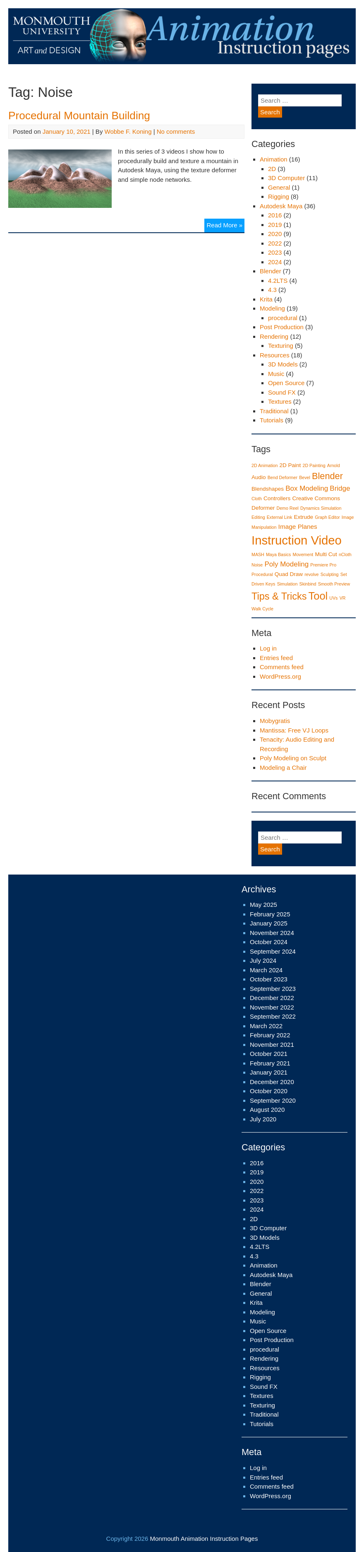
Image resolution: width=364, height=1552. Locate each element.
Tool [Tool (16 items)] (318, 596)
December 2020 (272, 1081)
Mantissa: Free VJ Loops (294, 730)
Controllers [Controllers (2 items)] (276, 498)
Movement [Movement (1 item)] (303, 554)
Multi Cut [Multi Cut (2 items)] (326, 554)
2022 (275, 243)
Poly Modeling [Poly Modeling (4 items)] (286, 564)
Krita (266, 299)
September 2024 (273, 951)
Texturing (280, 345)
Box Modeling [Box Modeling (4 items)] (306, 488)
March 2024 (266, 970)
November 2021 (272, 1044)
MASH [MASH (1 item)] (257, 554)
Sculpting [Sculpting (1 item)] (330, 574)
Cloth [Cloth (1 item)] (256, 498)
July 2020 (263, 1119)
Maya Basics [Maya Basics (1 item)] (278, 554)
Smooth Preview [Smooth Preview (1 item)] (334, 583)
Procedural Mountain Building (79, 115)
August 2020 (267, 1109)
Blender (270, 271)
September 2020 (273, 1100)
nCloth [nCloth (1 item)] (345, 554)
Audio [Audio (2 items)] (258, 477)
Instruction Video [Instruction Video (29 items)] (296, 540)
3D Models (283, 364)
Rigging (278, 196)
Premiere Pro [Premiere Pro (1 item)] (323, 564)
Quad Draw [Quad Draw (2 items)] (289, 574)
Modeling (272, 308)
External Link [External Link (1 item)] (279, 517)
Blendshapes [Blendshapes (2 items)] (267, 489)
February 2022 (270, 1035)
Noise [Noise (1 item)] (257, 564)
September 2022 (273, 1016)
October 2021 (268, 1053)
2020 (275, 233)
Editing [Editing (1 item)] (258, 517)
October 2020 (268, 1090)
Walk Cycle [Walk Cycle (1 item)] (262, 608)
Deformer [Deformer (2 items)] (263, 508)
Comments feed (282, 666)
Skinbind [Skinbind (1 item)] (307, 583)
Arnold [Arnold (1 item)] (333, 465)
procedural (282, 317)
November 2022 (272, 1007)
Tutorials (271, 420)
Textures (280, 401)
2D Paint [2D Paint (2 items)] (290, 465)
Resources (275, 355)
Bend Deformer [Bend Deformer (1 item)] (282, 477)
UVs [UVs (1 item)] (333, 597)
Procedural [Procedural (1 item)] (262, 574)
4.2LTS (277, 280)
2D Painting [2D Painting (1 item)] (314, 465)
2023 (275, 252)
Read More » (225, 224)
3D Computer (286, 177)
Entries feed (276, 657)
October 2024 (268, 941)
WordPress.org (280, 676)
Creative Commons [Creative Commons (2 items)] (316, 498)
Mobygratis (275, 720)
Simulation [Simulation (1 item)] (287, 583)
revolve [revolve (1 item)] (311, 574)
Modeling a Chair (283, 767)
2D (272, 168)
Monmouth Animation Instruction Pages (204, 1538)
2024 (275, 261)
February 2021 (270, 1063)
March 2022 (266, 1025)
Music (276, 373)
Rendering (274, 336)
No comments (176, 131)
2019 (275, 224)
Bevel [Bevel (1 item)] (304, 477)
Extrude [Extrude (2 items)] (304, 517)
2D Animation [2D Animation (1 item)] (264, 465)
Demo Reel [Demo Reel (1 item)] (287, 508)
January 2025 (268, 923)
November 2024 (272, 932)
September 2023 (273, 988)
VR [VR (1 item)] (343, 597)
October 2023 (268, 979)
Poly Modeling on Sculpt (293, 758)
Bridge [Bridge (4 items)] (340, 488)
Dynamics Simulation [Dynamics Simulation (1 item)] (321, 508)
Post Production (282, 326)
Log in (268, 648)
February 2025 (270, 914)
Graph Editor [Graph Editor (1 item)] (327, 517)
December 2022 (272, 997)
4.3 (272, 289)
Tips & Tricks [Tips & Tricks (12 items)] (279, 596)
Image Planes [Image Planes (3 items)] (297, 526)
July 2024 (263, 960)
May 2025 (263, 904)
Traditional (274, 411)
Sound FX (282, 392)
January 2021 (268, 1072)
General (279, 187)
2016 (275, 215)
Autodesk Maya (281, 206)
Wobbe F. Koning (128, 131)
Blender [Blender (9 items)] (327, 476)
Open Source (286, 382)
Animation (273, 159)
